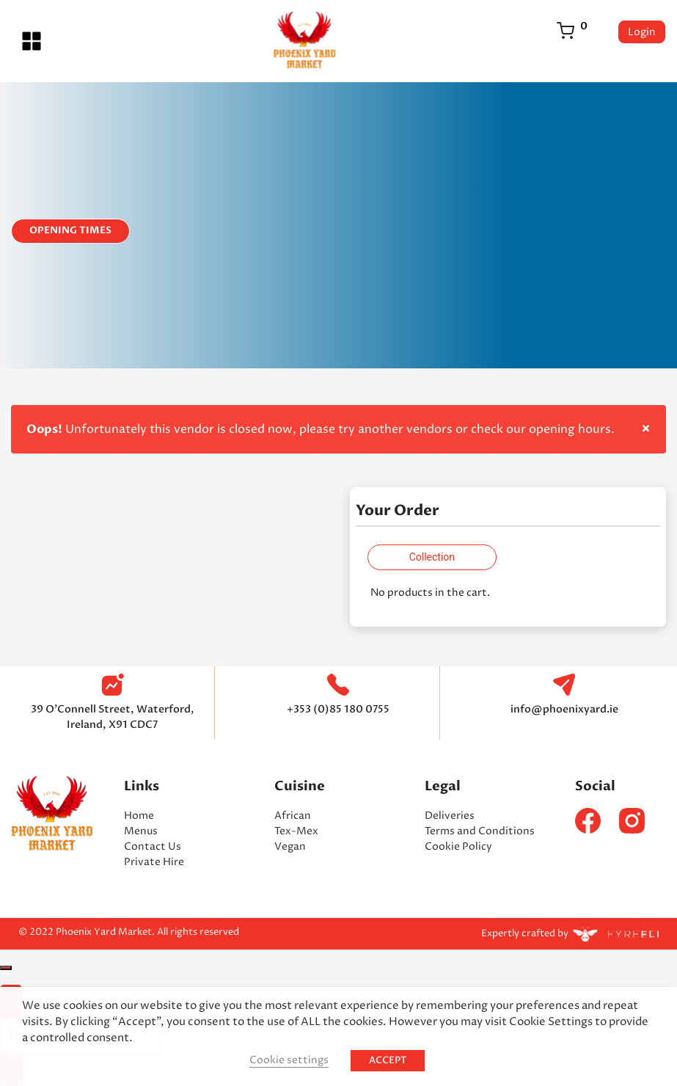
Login (642, 32)
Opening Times (70, 230)
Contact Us (152, 846)
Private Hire (154, 862)
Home (139, 816)
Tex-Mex (296, 831)
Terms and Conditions (480, 831)
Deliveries (450, 816)
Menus (141, 831)
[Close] (6, 968)
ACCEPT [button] (387, 1060)
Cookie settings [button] (289, 1060)
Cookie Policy (458, 846)
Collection (432, 557)
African (292, 816)
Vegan (290, 846)
